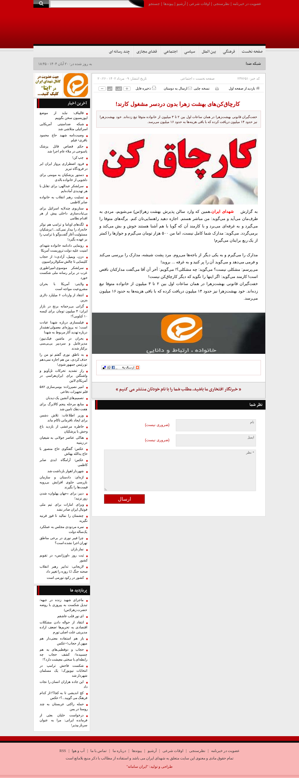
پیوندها (168, 4)
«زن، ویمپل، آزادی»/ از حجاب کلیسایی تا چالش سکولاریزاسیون (64, 259)
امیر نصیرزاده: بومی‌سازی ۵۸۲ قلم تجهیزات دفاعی (64, 389)
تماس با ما (98, 751)
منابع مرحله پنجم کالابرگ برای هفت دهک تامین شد (64, 406)
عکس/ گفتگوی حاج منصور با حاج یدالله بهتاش (64, 451)
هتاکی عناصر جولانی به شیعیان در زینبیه (64, 440)
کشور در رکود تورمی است (65, 577)
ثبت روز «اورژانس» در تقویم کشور (64, 558)
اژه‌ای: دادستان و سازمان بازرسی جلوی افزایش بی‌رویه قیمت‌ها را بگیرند (64, 482)
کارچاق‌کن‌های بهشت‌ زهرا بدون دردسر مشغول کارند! (178, 104)
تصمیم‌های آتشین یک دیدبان (65, 398)
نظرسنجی (221, 4)
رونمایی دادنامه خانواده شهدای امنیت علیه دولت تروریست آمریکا (64, 248)
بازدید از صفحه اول (244, 88)
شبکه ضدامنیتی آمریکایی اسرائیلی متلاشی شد (64, 126)
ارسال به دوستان (178, 88)
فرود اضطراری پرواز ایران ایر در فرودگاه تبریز (64, 166)
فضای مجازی (146, 51)
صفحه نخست (252, 51)
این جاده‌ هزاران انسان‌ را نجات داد (64, 684)
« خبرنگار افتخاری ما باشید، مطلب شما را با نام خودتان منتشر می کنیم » (178, 389)
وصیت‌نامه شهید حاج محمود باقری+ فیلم (64, 138)
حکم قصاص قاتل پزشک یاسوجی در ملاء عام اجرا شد (64, 149)
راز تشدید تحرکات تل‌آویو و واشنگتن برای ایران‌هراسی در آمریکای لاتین (64, 375)
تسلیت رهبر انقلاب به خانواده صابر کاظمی (64, 200)
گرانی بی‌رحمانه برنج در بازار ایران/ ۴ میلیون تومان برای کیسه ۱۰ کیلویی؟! (64, 311)
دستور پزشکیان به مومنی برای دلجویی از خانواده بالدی (64, 177)
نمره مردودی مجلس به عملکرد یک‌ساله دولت (64, 529)
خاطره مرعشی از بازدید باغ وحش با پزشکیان (64, 429)
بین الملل (209, 51)
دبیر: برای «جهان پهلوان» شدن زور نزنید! (64, 496)
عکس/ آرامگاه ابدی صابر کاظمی (64, 462)
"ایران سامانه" (137, 766)
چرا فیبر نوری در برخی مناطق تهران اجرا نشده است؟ (64, 540)
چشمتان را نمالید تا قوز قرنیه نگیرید (64, 518)
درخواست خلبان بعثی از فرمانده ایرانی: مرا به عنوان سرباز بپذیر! (64, 720)
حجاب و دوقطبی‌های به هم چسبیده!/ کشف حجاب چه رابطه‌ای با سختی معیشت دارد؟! (64, 654)
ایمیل (250, 437)
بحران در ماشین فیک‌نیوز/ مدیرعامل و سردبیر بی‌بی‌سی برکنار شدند (64, 343)
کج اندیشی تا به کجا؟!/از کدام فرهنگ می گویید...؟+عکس (64, 695)
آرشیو (181, 4)
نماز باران (77, 549)
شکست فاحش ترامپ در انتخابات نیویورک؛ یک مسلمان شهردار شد (64, 670)
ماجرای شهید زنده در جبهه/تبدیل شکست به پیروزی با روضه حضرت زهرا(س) (64, 605)
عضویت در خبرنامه (247, 4)
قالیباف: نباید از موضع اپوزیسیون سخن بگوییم (64, 115)
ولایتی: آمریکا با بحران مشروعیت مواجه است (64, 286)
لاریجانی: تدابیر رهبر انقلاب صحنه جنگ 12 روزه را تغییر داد (64, 569)
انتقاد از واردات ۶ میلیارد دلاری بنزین (64, 297)
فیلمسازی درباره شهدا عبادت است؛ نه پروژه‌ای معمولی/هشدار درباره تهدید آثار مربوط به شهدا (64, 327)
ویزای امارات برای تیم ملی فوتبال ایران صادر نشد (64, 507)
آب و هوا (78, 751)
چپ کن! (78, 157)
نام (252, 422)
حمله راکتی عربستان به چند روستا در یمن (64, 706)
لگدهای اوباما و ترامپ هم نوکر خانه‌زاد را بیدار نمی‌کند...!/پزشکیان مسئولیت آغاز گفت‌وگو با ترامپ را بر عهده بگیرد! (64, 232)
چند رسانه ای (119, 51)
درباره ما (119, 751)
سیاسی (189, 51)
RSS (62, 751)
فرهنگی (229, 51)
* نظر (250, 452)
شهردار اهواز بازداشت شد (65, 471)
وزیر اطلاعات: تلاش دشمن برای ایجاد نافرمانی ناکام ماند (64, 418)
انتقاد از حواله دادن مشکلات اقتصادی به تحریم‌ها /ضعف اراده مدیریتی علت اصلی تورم (64, 627)
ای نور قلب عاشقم (70, 616)
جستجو (154, 4)
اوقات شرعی (199, 4)
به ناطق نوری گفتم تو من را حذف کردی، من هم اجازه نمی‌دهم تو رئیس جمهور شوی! (64, 359)
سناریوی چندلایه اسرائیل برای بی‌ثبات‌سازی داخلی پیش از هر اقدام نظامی (64, 213)
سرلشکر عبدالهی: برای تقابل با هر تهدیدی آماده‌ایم (64, 188)
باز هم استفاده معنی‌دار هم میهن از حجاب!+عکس (64, 641)
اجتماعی (170, 51)
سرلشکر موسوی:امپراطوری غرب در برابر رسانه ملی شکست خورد (64, 272)
